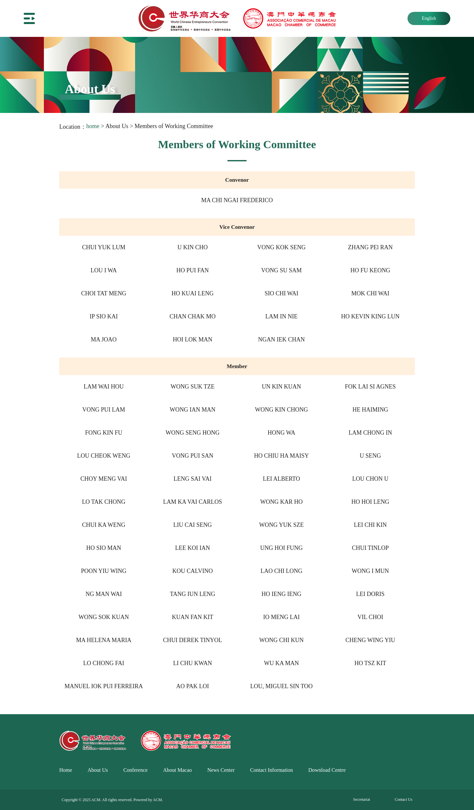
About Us (98, 770)
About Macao (177, 770)
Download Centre (327, 770)
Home (65, 770)
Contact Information (271, 770)
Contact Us (403, 799)
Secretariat (361, 799)
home (92, 126)
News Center (221, 770)
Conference (135, 770)
